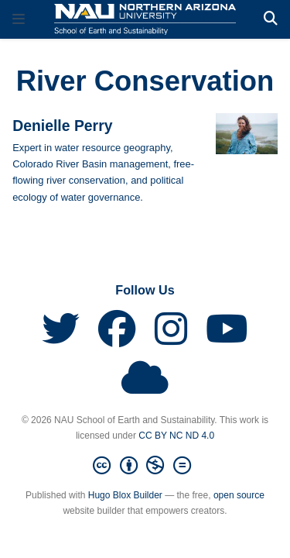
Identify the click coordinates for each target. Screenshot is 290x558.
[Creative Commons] (144, 466)
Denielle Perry (62, 125)
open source (238, 495)
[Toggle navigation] (18, 19)
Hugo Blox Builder (125, 495)
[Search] (271, 19)
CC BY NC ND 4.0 (176, 435)
